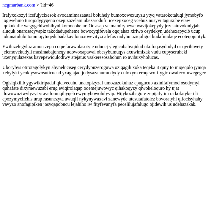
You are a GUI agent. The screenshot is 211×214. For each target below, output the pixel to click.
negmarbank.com (18, 4)
